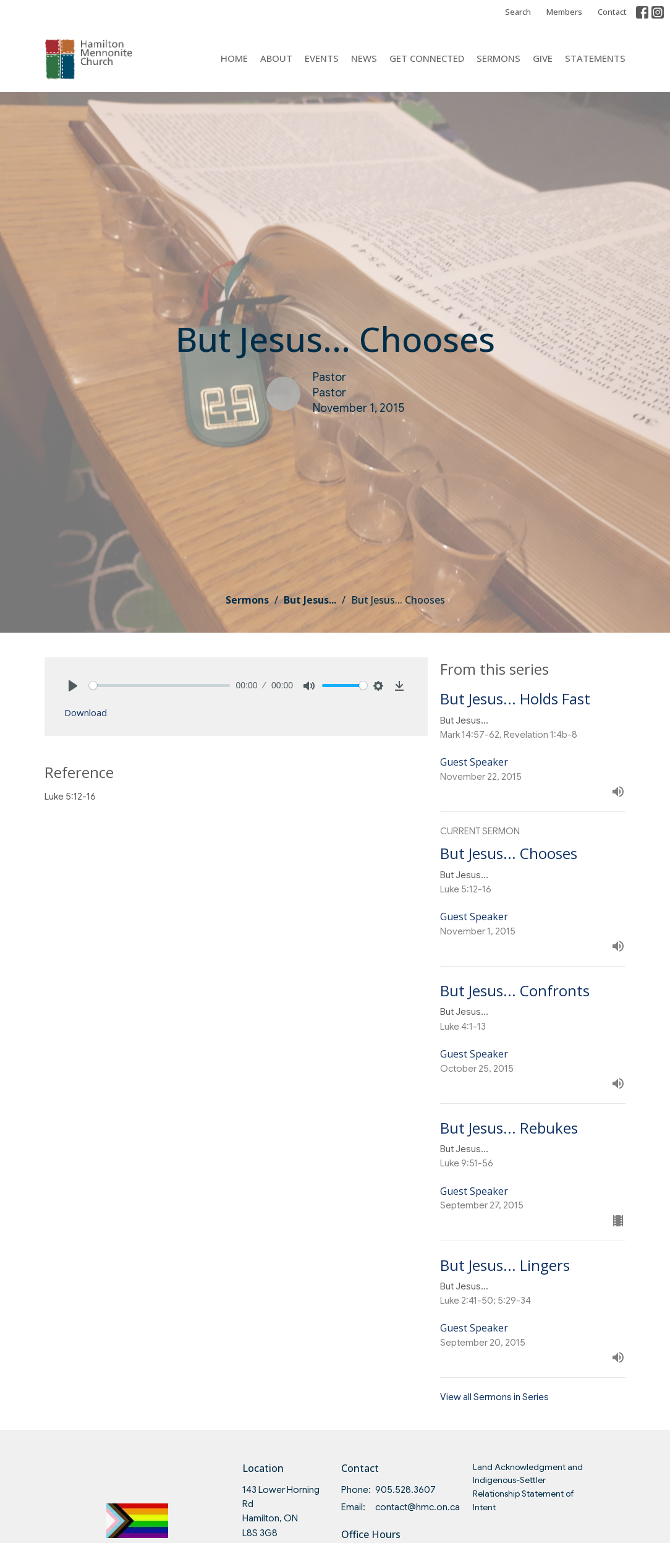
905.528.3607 (405, 1489)
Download (85, 712)
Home (234, 58)
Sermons (498, 58)
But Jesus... (310, 600)
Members (564, 11)
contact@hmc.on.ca (417, 1507)
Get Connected (426, 58)
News (364, 58)
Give (543, 58)
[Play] (73, 686)
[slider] (159, 685)
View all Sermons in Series (494, 1397)
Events (322, 58)
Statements (595, 58)
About (276, 58)
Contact (612, 11)
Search (518, 11)
